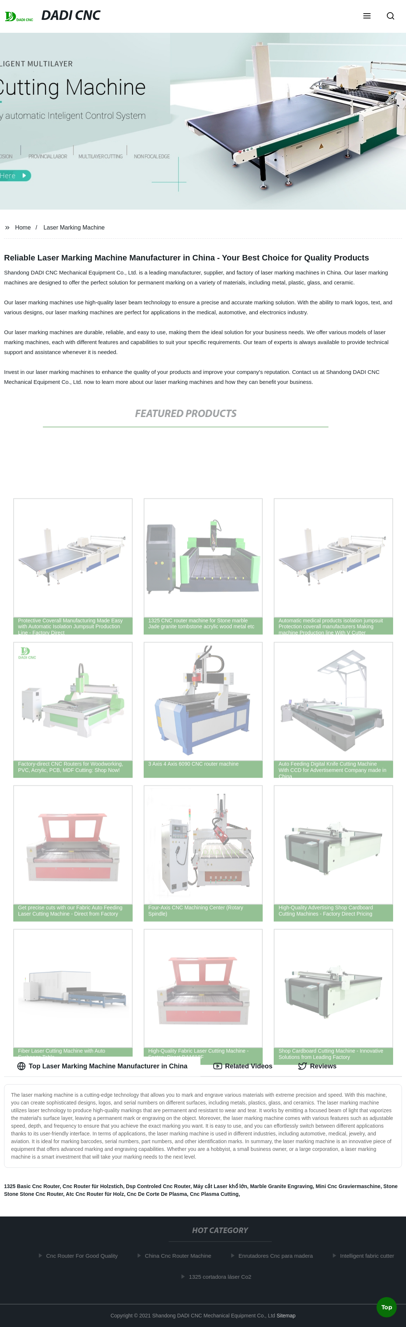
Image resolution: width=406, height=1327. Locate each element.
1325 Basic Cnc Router (32, 1186)
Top (386, 1307)
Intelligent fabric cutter (369, 1256)
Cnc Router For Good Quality (83, 1256)
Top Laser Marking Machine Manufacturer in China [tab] (102, 1066)
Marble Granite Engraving (281, 1186)
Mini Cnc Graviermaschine (348, 1186)
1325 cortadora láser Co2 (222, 1276)
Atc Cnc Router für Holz (95, 1194)
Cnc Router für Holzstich (93, 1186)
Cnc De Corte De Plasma (157, 1194)
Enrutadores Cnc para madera (277, 1256)
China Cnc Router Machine (180, 1256)
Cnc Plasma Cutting (214, 1194)
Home (23, 227)
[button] (367, 16)
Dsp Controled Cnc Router (158, 1186)
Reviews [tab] (317, 1066)
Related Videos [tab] (243, 1066)
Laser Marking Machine (74, 227)
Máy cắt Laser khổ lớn (220, 1186)
